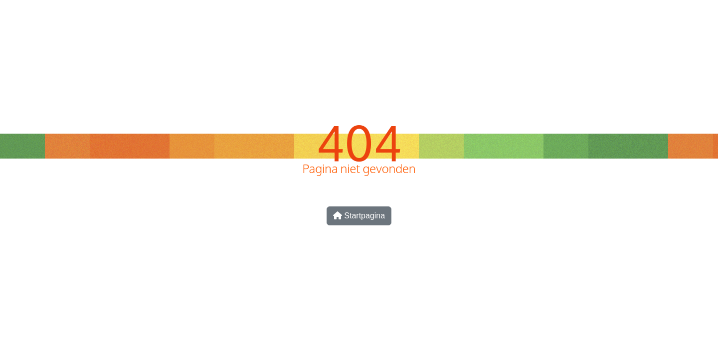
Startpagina (359, 215)
